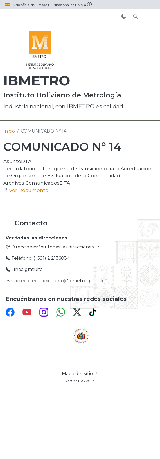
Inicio (9, 131)
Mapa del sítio (80, 373)
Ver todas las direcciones (69, 247)
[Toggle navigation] (147, 16)
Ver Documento (28, 190)
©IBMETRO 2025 (80, 381)
